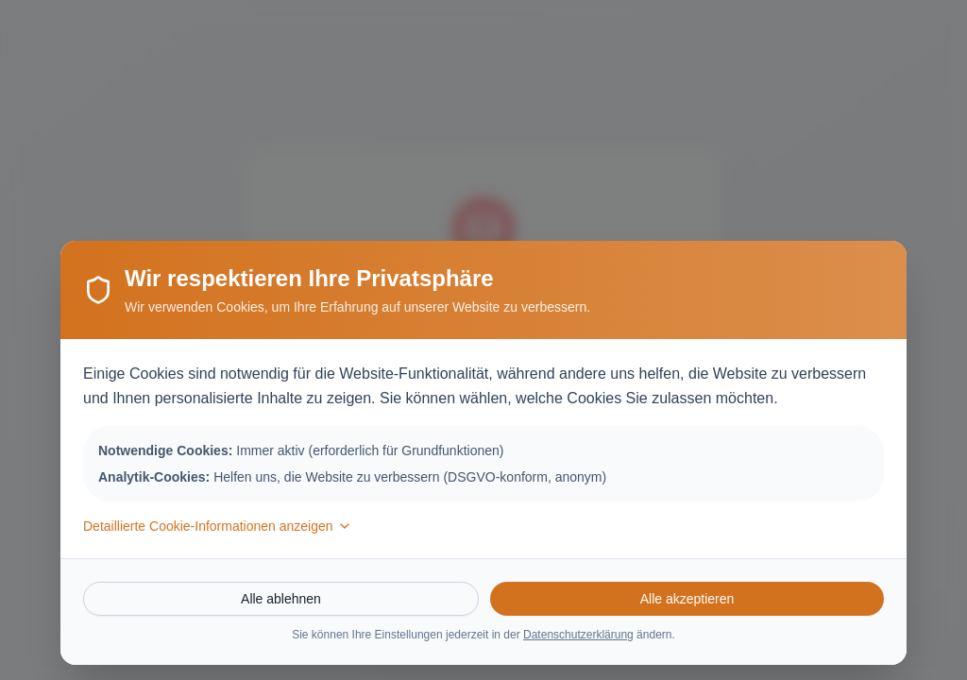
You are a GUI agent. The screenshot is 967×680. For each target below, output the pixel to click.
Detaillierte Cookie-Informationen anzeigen (217, 526)
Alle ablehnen (281, 598)
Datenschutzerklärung (578, 634)
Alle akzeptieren (687, 598)
